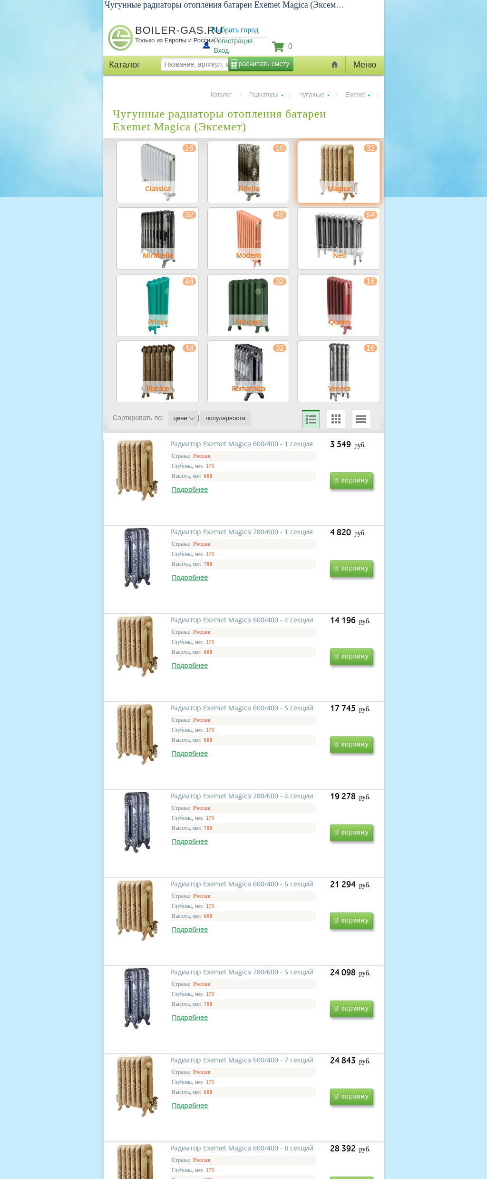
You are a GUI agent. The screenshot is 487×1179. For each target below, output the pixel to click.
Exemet (355, 94)
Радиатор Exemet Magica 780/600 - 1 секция (299, 541)
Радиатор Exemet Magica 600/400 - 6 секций (299, 815)
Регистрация (233, 41)
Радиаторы (264, 94)
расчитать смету (264, 64)
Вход (221, 50)
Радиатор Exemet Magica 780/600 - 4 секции (169, 815)
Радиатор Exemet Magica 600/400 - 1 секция (169, 541)
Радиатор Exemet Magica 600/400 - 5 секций (299, 678)
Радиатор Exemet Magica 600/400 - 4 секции (169, 678)
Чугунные (311, 94)
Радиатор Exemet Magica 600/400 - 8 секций (169, 1089)
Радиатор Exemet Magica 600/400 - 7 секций (299, 952)
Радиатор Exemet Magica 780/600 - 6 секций (299, 1089)
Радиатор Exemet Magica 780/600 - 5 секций (169, 952)
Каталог (221, 94)
